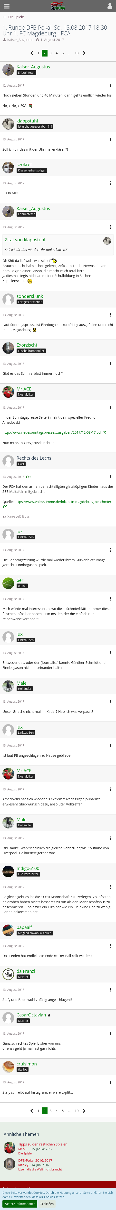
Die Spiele (25, 1153)
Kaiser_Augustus (20, 39)
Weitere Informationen (19, 1204)
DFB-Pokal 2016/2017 (35, 1160)
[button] (6, 6)
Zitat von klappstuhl (25, 240)
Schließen (47, 1204)
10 (76, 53)
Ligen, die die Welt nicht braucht (40, 1169)
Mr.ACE (23, 1149)
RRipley (23, 1165)
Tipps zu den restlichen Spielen (42, 1144)
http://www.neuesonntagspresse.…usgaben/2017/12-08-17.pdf (52, 432)
